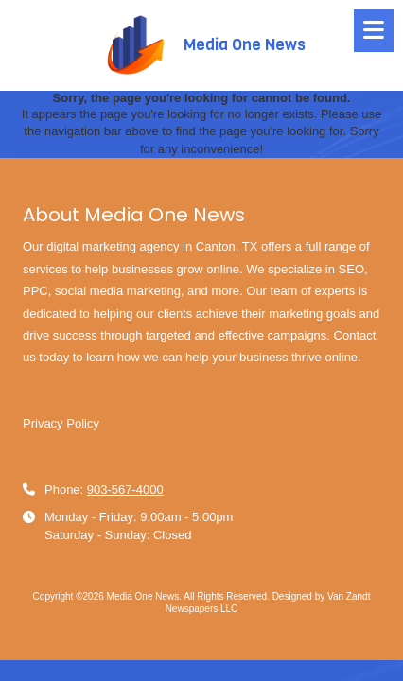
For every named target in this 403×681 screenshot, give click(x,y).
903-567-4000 (125, 489)
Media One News (245, 45)
